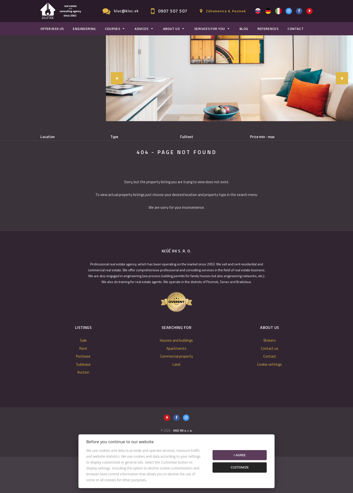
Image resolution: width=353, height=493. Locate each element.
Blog (244, 28)
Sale (53, 162)
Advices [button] (142, 28)
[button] (117, 78)
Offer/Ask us (52, 28)
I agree (240, 455)
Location (47, 137)
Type (114, 137)
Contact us (269, 385)
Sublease (133, 162)
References (268, 28)
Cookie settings (269, 400)
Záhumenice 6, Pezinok (226, 10)
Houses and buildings (176, 376)
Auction (83, 408)
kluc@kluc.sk (126, 11)
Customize (240, 467)
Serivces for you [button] (209, 28)
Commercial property (176, 392)
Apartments (176, 385)
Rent (76, 162)
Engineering (84, 28)
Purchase (104, 162)
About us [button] (171, 28)
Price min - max (262, 137)
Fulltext (186, 137)
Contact (295, 28)
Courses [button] (112, 28)
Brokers (270, 376)
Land (176, 400)
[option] (229, 78)
